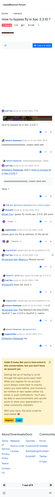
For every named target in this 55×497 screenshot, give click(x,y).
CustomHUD (32, 445)
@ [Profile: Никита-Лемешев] (12, 169)
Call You (9, 111)
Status (5, 463)
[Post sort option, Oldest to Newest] (5, 45)
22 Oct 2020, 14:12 (31, 210)
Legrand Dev (10, 230)
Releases (15, 440)
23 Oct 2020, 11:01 (30, 255)
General (6, 25)
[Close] (49, 362)
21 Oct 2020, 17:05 (30, 111)
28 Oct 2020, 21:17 (34, 334)
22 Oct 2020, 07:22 (30, 165)
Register (9, 420)
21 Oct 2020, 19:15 (39, 140)
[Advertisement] (26, 78)
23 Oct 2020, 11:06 (30, 280)
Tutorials (30, 440)
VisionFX (9, 210)
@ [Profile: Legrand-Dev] (10, 259)
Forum (42, 440)
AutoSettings (32, 451)
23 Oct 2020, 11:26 (39, 305)
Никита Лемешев (13, 140)
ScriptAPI (30, 456)
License (14, 451)
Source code (17, 445)
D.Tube (43, 461)
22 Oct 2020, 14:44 (34, 230)
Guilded (43, 445)
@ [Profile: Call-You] (7, 214)
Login (19, 420)
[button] (4, 493)
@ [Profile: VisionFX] (7, 284)
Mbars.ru (23, 259)
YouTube (44, 451)
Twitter (43, 456)
